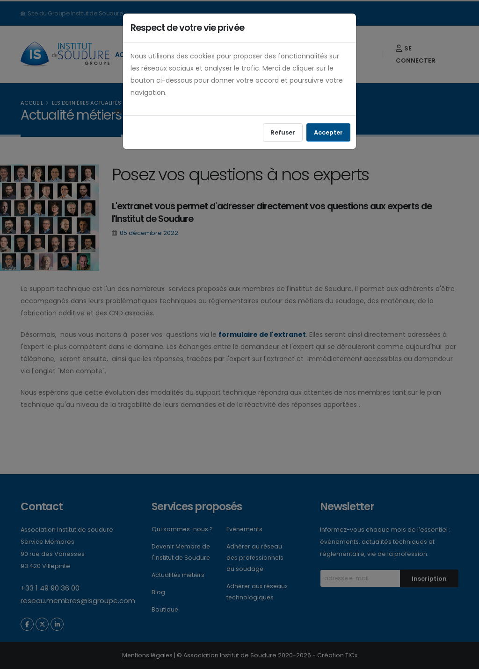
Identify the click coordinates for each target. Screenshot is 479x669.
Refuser (282, 132)
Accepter (328, 132)
